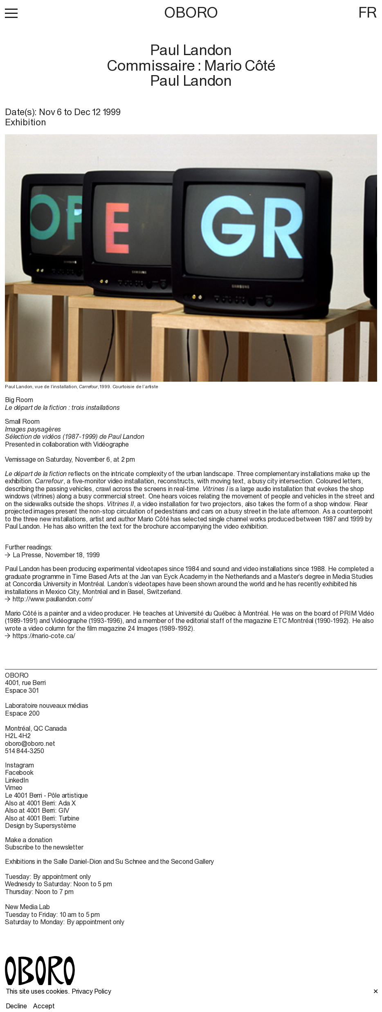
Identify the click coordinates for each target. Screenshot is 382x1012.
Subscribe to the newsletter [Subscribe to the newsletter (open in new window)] (44, 847)
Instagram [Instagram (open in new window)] (19, 765)
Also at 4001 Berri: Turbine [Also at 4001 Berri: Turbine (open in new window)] (42, 818)
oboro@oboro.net (30, 743)
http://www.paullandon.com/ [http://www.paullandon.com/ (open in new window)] (53, 599)
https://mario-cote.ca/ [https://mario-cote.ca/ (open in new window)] (44, 635)
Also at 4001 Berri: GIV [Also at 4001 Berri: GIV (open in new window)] (37, 810)
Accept (43, 1006)
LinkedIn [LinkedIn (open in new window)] (17, 780)
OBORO (191, 12)
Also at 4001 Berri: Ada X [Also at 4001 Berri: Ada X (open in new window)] (40, 803)
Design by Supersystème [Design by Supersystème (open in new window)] (40, 825)
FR (367, 12)
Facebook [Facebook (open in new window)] (19, 772)
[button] (11, 13)
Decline (16, 1006)
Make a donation (28, 839)
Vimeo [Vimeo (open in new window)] (13, 787)
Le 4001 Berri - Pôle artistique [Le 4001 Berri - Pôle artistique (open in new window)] (46, 795)
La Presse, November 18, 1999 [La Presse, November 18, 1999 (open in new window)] (56, 554)
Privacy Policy (91, 991)
